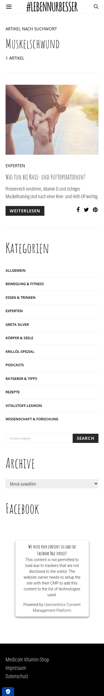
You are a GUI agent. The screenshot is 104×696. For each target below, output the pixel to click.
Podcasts (15, 364)
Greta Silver (17, 324)
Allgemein (16, 270)
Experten (15, 165)
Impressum (16, 667)
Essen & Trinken (20, 297)
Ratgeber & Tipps (21, 378)
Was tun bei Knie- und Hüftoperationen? (45, 177)
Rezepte (13, 391)
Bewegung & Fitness (25, 283)
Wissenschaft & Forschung (32, 418)
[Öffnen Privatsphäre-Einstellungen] (8, 691)
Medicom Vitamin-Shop (27, 659)
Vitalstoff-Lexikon (24, 405)
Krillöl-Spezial (20, 351)
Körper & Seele (19, 337)
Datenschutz (17, 676)
